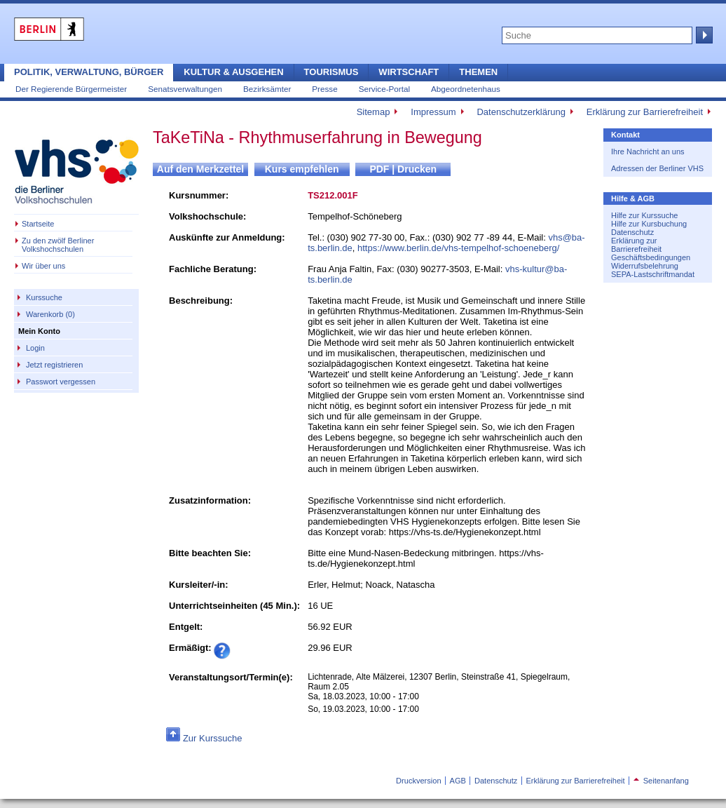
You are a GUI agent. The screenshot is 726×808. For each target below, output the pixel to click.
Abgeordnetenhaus (465, 88)
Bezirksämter (267, 88)
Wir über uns (43, 266)
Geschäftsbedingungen (650, 257)
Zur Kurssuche (212, 738)
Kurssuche (44, 297)
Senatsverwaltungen (185, 88)
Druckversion (418, 780)
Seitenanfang (661, 780)
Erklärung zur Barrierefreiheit (645, 112)
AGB (458, 780)
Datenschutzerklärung (521, 112)
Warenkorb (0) (50, 314)
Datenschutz (632, 232)
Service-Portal (384, 88)
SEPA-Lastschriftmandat (652, 274)
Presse (324, 88)
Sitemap (373, 112)
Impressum (433, 112)
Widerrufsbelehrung (644, 266)
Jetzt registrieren (54, 365)
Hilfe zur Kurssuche (644, 215)
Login (35, 348)
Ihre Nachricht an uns (648, 151)
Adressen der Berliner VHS (657, 168)
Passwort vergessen (60, 381)
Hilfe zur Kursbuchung (649, 224)
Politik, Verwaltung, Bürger (88, 72)
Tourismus (331, 72)
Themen (478, 72)
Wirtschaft (408, 72)
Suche (702, 35)
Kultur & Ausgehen (233, 72)
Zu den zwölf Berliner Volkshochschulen (58, 244)
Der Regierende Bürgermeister (71, 88)
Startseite (38, 224)
